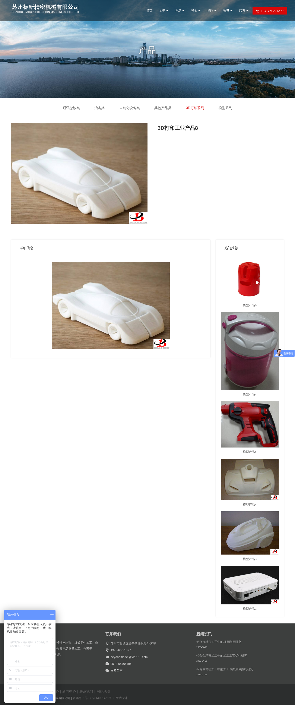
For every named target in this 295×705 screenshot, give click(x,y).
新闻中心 (69, 691)
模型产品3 (250, 559)
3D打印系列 (195, 108)
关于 (163, 10)
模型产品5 (250, 451)
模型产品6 (250, 305)
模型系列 (225, 108)
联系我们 (86, 691)
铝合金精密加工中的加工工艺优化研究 (221, 655)
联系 (243, 10)
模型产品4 (250, 504)
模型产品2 (250, 608)
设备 (195, 10)
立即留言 (117, 670)
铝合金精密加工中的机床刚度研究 (218, 642)
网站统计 (121, 698)
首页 (149, 10)
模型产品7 (250, 394)
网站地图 (103, 691)
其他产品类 (162, 108)
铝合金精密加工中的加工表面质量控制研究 (224, 669)
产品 (179, 10)
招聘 (211, 10)
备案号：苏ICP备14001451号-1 (94, 698)
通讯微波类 (71, 108)
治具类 (99, 108)
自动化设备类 (129, 108)
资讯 (227, 10)
